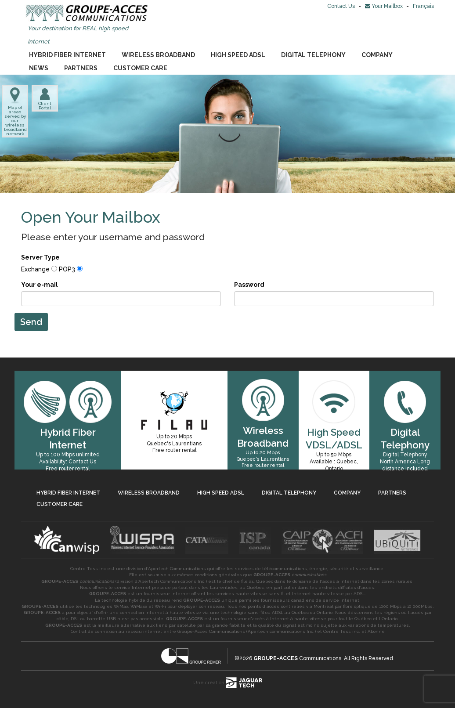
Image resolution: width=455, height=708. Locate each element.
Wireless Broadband (158, 54)
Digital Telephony (313, 54)
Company (377, 54)
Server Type (40, 257)
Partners (81, 68)
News (38, 68)
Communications (297, 658)
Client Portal (44, 98)
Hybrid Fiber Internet (67, 54)
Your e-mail (39, 284)
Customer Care (140, 68)
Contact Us (341, 6)
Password (249, 284)
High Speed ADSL (238, 54)
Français (423, 6)
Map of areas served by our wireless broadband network (15, 111)
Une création (227, 683)
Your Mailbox (384, 6)
